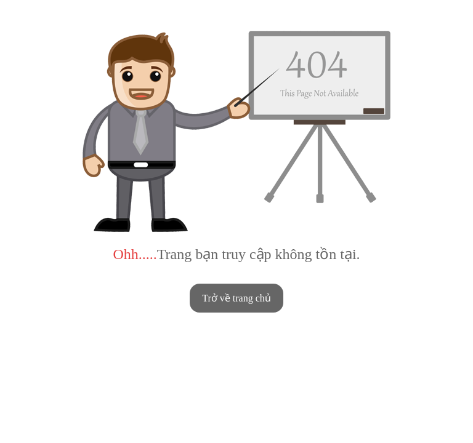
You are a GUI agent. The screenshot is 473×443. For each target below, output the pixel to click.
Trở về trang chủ (236, 298)
